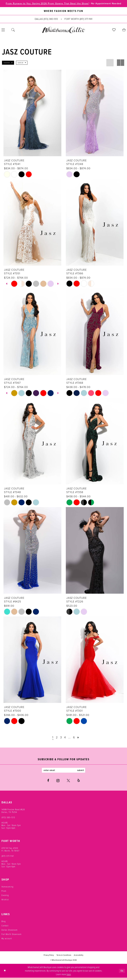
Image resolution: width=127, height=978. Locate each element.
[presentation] (32, 113)
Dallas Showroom (9, 930)
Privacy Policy (49, 955)
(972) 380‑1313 (8, 817)
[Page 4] (65, 737)
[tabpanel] (14, 283)
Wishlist (5, 899)
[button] (8, 63)
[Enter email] (63, 770)
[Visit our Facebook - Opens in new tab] (48, 780)
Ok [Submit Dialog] (121, 971)
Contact (4, 925)
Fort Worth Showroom (11, 934)
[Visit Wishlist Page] (114, 30)
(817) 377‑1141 (7, 856)
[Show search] (13, 30)
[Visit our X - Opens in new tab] (68, 780)
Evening (5, 895)
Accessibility (78, 955)
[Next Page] (79, 737)
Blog (3, 921)
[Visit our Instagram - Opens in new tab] (58, 781)
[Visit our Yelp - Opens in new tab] (78, 780)
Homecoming (7, 886)
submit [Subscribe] (81, 770)
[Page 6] (74, 737)
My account (6, 938)
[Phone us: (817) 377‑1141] (78, 19)
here (69, 974)
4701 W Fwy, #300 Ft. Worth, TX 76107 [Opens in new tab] (10, 849)
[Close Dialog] (5, 971)
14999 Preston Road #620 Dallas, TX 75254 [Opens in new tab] (13, 811)
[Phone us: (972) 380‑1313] (46, 19)
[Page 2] (56, 737)
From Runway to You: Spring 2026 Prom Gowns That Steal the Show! (46, 3)
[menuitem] (13, 30)
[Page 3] (61, 737)
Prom (3, 891)
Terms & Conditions (64, 955)
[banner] (63, 30)
